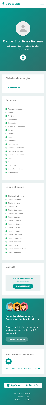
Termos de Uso (23, 397)
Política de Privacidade (23, 400)
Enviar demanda (23, 286)
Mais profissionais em (23, 368)
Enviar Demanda (17, 339)
